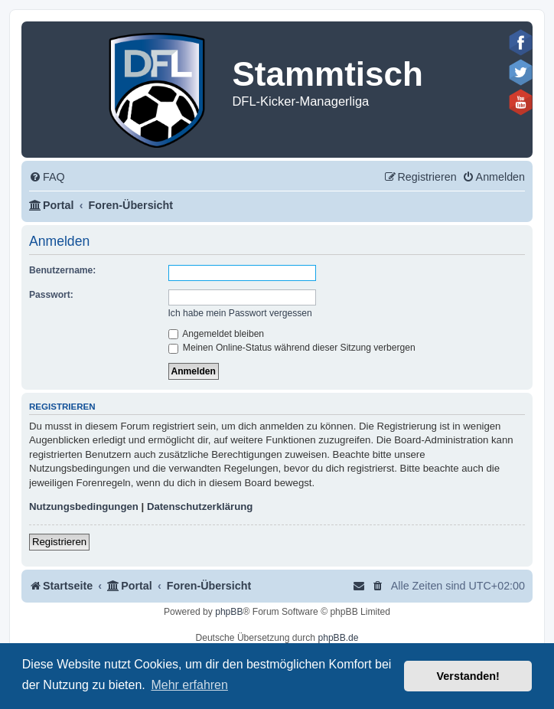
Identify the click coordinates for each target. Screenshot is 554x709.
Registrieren (59, 541)
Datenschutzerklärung (200, 506)
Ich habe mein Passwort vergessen (240, 313)
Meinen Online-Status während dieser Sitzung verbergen (292, 347)
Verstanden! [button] (468, 676)
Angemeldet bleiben (216, 333)
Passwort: (51, 294)
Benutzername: (62, 270)
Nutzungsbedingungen (83, 506)
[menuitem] (47, 177)
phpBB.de (338, 637)
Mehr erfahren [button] (189, 684)
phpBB (229, 611)
